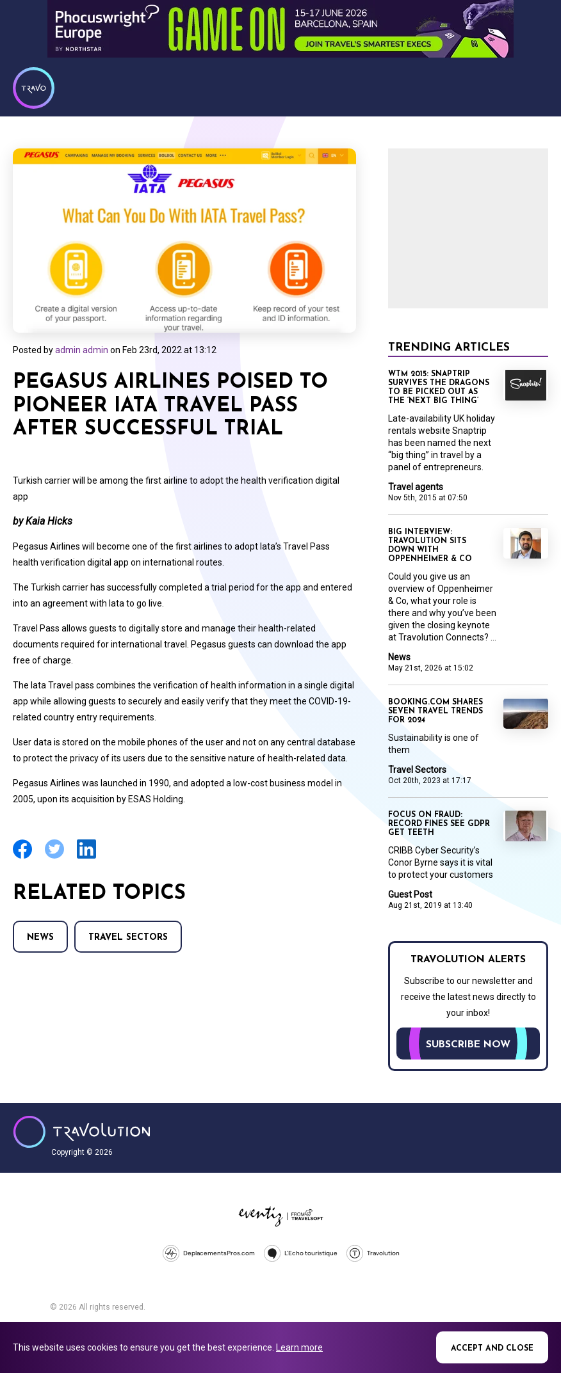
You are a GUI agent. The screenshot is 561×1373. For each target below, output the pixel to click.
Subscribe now (468, 1045)
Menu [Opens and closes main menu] (535, 86)
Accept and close (492, 1349)
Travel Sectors (128, 937)
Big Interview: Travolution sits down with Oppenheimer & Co (430, 545)
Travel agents (415, 487)
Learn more (299, 1347)
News (40, 937)
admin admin (81, 350)
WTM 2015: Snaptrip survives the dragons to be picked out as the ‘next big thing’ (438, 387)
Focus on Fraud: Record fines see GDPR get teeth (439, 824)
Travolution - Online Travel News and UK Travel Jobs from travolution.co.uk (81, 1132)
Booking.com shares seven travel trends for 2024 (435, 711)
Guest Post (410, 894)
